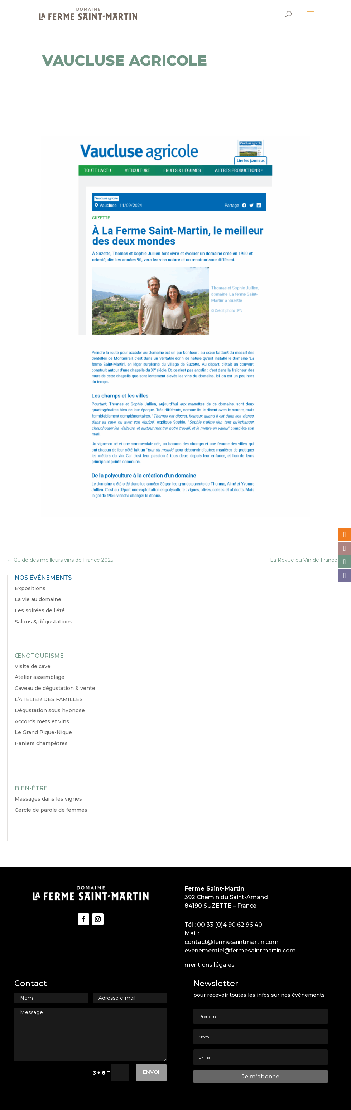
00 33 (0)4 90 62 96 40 (229, 924)
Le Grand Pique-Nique (43, 732)
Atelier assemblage (39, 677)
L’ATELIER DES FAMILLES (49, 699)
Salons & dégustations (43, 621)
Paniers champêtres (41, 743)
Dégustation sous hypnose (50, 710)
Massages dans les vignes (48, 799)
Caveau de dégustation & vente (55, 688)
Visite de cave (33, 666)
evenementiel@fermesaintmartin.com (240, 950)
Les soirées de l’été (40, 610)
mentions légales (209, 964)
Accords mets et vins (42, 721)
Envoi (151, 1072)
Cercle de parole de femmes (51, 810)
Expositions (30, 588)
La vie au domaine (38, 599)
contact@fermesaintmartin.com (231, 941)
